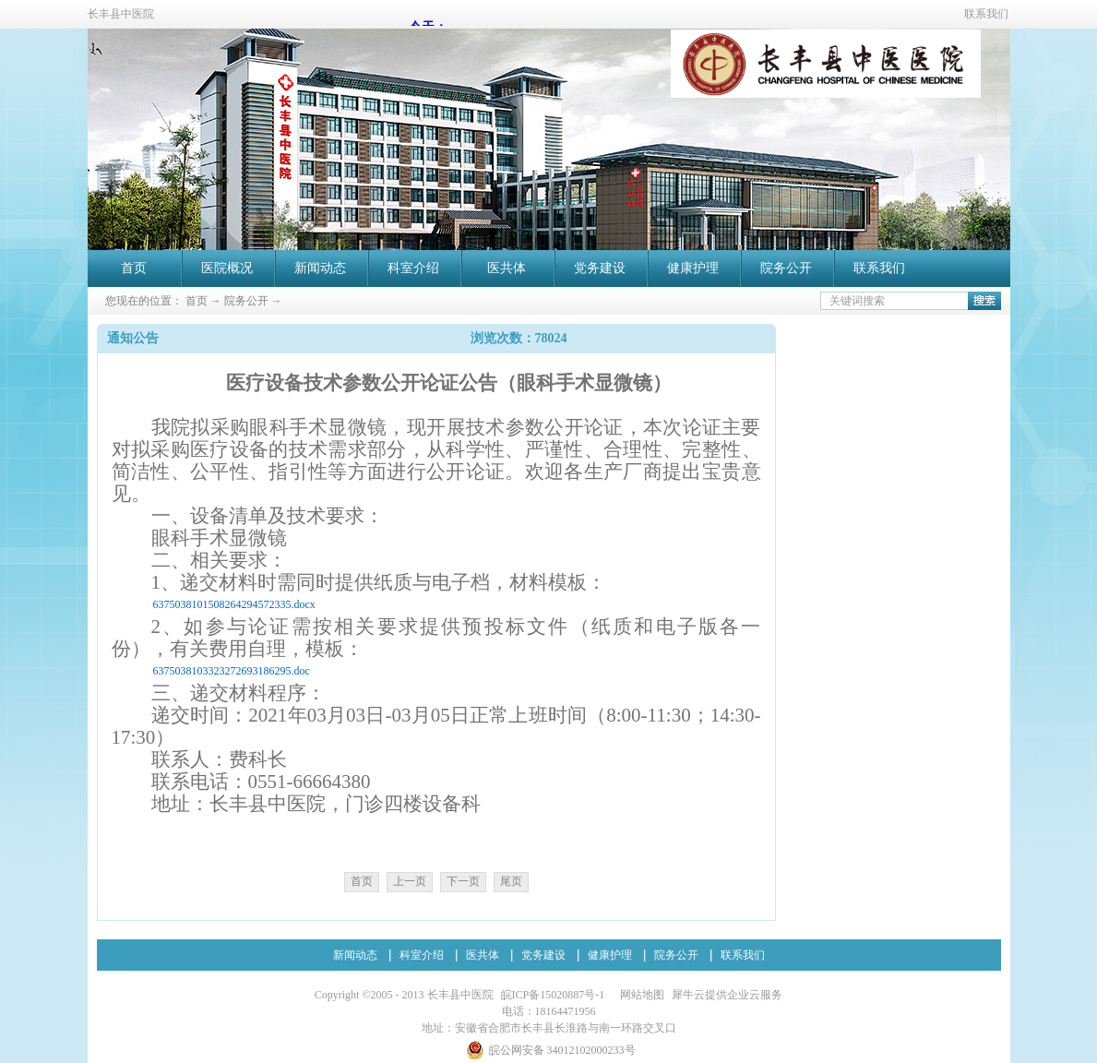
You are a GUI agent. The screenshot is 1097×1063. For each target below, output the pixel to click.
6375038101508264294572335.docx (234, 604)
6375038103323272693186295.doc (231, 670)
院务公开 (246, 300)
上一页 (409, 881)
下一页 (463, 881)
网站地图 (639, 994)
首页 (134, 268)
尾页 (511, 881)
